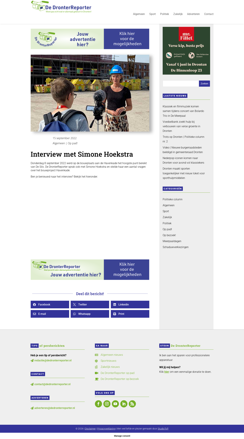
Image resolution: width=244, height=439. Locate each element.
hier (166, 371)
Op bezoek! (169, 235)
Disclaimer (90, 428)
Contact (209, 16)
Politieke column (172, 199)
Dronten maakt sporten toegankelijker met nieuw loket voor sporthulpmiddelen (184, 173)
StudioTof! (163, 428)
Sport (152, 16)
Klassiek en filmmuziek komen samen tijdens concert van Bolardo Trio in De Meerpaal (183, 111)
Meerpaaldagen (172, 241)
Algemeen (139, 16)
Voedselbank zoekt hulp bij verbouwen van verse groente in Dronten (181, 126)
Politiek (164, 16)
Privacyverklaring (106, 428)
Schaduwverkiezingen (176, 247)
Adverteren (193, 16)
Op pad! (73, 143)
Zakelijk (178, 16)
